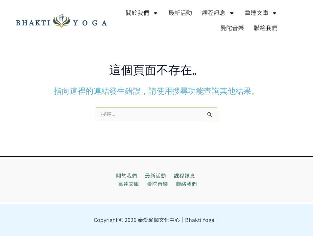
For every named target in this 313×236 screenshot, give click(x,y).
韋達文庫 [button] (261, 13)
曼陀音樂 (232, 28)
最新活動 (180, 13)
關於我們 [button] (142, 13)
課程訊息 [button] (218, 13)
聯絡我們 (265, 28)
